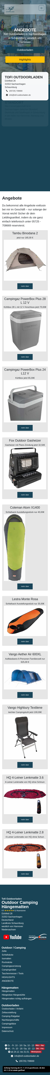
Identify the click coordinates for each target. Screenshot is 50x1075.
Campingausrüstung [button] (11, 966)
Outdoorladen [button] (25, 49)
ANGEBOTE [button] (8, 981)
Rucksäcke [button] (7, 962)
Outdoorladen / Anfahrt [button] (12, 1009)
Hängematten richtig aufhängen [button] (17, 998)
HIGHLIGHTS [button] (8, 977)
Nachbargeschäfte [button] (10, 1020)
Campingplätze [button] (9, 1024)
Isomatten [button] (6, 958)
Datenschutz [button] (8, 1031)
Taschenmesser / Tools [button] (12, 973)
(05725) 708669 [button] (14, 90)
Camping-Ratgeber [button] (11, 1016)
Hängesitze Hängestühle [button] (13, 995)
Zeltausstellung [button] (9, 1012)
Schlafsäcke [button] (7, 955)
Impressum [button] (7, 1027)
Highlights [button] (25, 59)
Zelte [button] (4, 951)
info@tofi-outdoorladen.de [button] (18, 95)
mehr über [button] (25, 286)
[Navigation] (41, 8)
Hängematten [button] (8, 991)
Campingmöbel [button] (9, 970)
